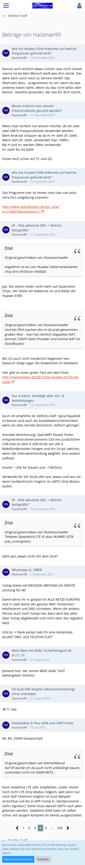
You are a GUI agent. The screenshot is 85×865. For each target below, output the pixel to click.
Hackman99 (19, 58)
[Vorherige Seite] (17, 828)
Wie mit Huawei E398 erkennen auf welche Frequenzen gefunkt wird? (44, 51)
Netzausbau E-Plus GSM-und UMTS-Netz (42, 723)
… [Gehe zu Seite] (52, 828)
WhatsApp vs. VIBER (27, 570)
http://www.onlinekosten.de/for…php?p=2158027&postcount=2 (31, 209)
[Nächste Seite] (68, 828)
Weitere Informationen (18, 859)
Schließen (43, 859)
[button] (6, 5)
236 (60, 828)
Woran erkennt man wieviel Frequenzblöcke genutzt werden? (37, 108)
